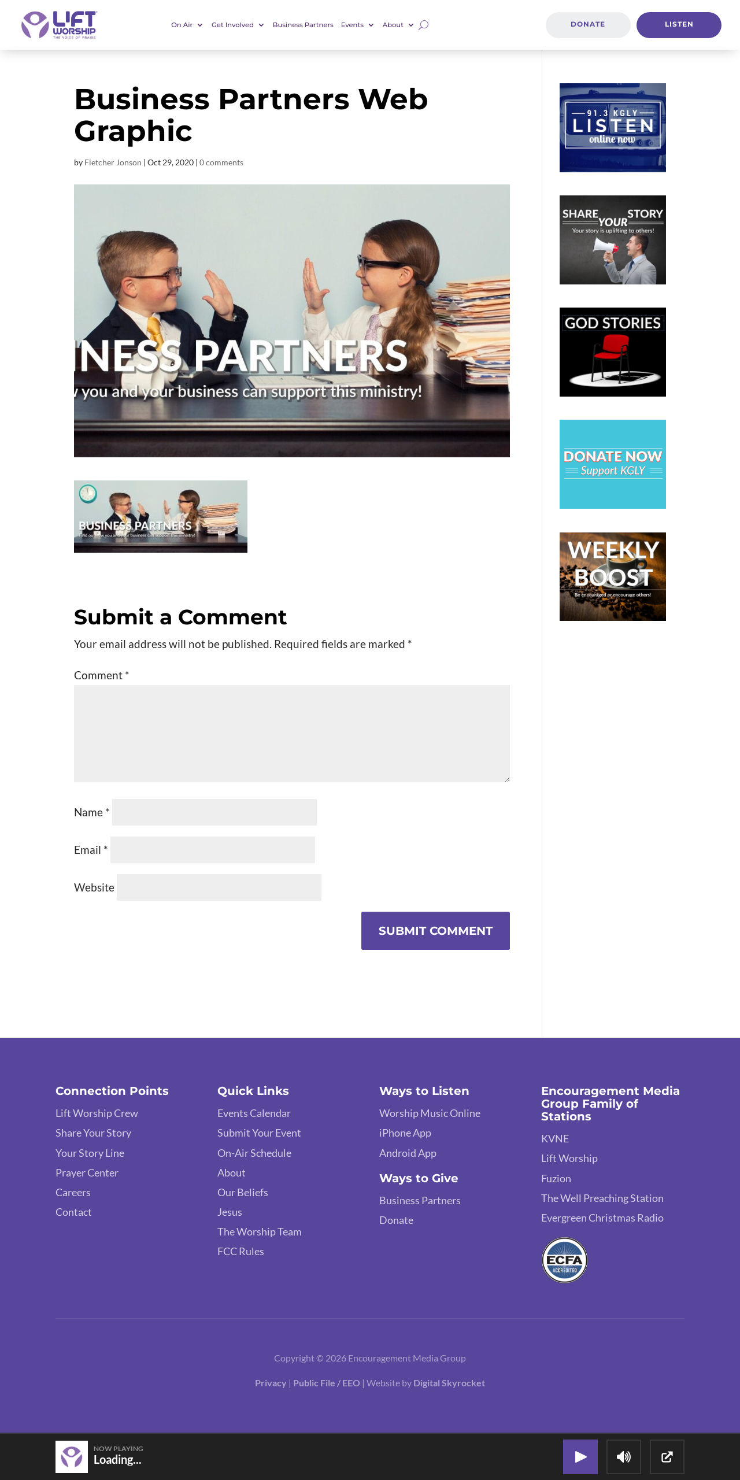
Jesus (229, 1211)
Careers (73, 1192)
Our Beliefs (242, 1192)
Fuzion (556, 1178)
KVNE (555, 1138)
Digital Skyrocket (449, 1382)
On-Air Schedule (254, 1152)
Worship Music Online (429, 1113)
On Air (182, 25)
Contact (74, 1211)
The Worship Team (259, 1231)
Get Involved (233, 25)
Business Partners (303, 25)
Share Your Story (93, 1132)
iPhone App (405, 1132)
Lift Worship (569, 1158)
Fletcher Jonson (113, 162)
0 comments (221, 162)
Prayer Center (87, 1172)
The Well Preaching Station (602, 1198)
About (393, 25)
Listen (679, 24)
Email (91, 849)
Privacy (271, 1382)
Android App (407, 1152)
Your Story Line (90, 1152)
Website (94, 887)
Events (352, 25)
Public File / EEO (326, 1382)
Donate (588, 24)
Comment (102, 675)
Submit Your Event (259, 1132)
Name (92, 812)
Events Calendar (254, 1113)
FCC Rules (240, 1251)
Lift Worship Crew (97, 1113)
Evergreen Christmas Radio (602, 1217)
